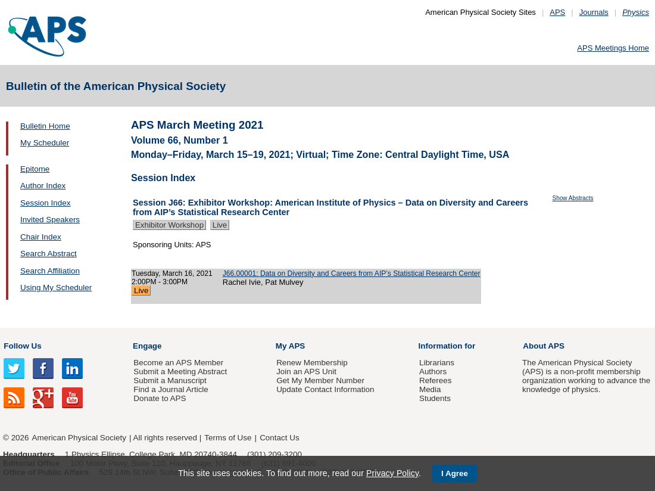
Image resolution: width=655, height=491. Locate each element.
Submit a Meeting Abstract (180, 371)
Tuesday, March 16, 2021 (172, 273)
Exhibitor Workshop (169, 224)
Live (220, 224)
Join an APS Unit (306, 371)
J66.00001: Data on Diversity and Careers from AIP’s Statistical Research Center (352, 273)
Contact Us (279, 437)
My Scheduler (44, 142)
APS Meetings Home (613, 47)
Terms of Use (227, 437)
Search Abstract (48, 253)
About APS (543, 345)
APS (557, 12)
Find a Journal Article (170, 389)
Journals (594, 12)
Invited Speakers (50, 219)
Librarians (436, 362)
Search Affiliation (50, 270)
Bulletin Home (45, 126)
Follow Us (22, 345)
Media (430, 389)
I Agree (454, 473)
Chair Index (40, 236)
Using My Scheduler (56, 287)
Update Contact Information (325, 389)
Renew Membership (312, 362)
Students (435, 398)
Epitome (34, 168)
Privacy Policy (392, 473)
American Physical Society (79, 437)
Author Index (43, 185)
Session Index (45, 202)
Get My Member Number (320, 380)
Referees (435, 380)
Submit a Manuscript (169, 380)
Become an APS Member (178, 362)
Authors (433, 371)
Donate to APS (159, 398)
